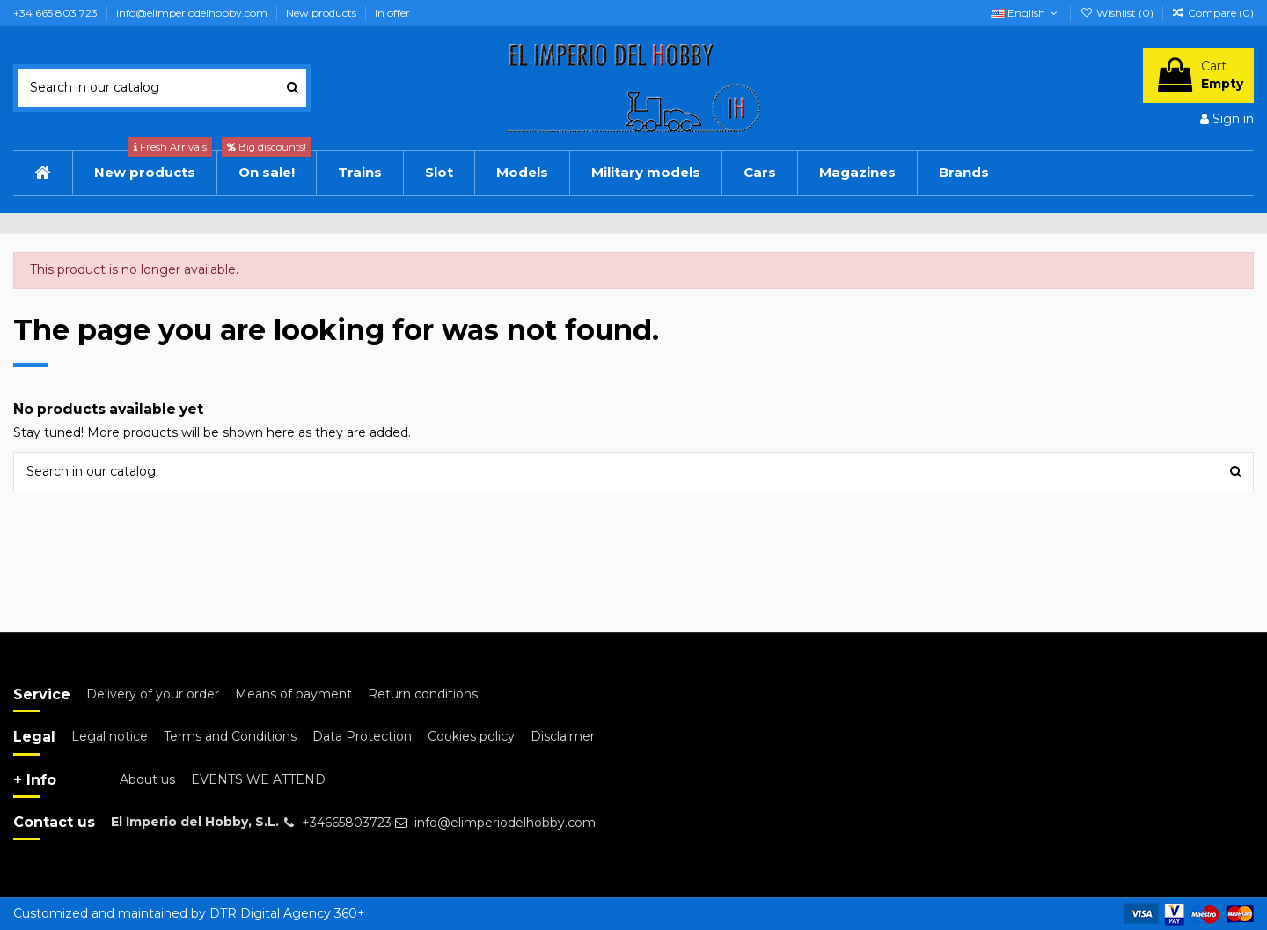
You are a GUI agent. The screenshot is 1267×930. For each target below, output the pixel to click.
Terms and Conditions (230, 736)
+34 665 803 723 (56, 12)
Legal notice (109, 736)
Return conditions (423, 694)
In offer (392, 12)
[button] (759, 173)
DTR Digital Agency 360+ (287, 913)
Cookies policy (471, 736)
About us (147, 779)
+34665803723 (347, 822)
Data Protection (362, 736)
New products (322, 12)
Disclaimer (563, 736)
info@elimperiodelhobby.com (193, 12)
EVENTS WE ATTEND (258, 779)
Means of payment (293, 694)
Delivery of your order (152, 694)
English (1026, 12)
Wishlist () (1117, 12)
